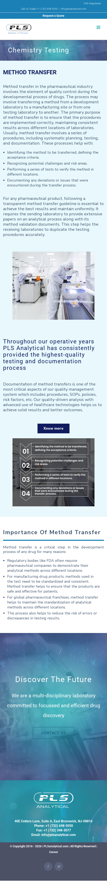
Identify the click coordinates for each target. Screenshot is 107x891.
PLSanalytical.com (56, 846)
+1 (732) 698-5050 (59, 826)
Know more (53, 428)
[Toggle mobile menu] (99, 27)
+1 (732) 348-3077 (57, 830)
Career (53, 852)
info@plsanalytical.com (73, 8)
